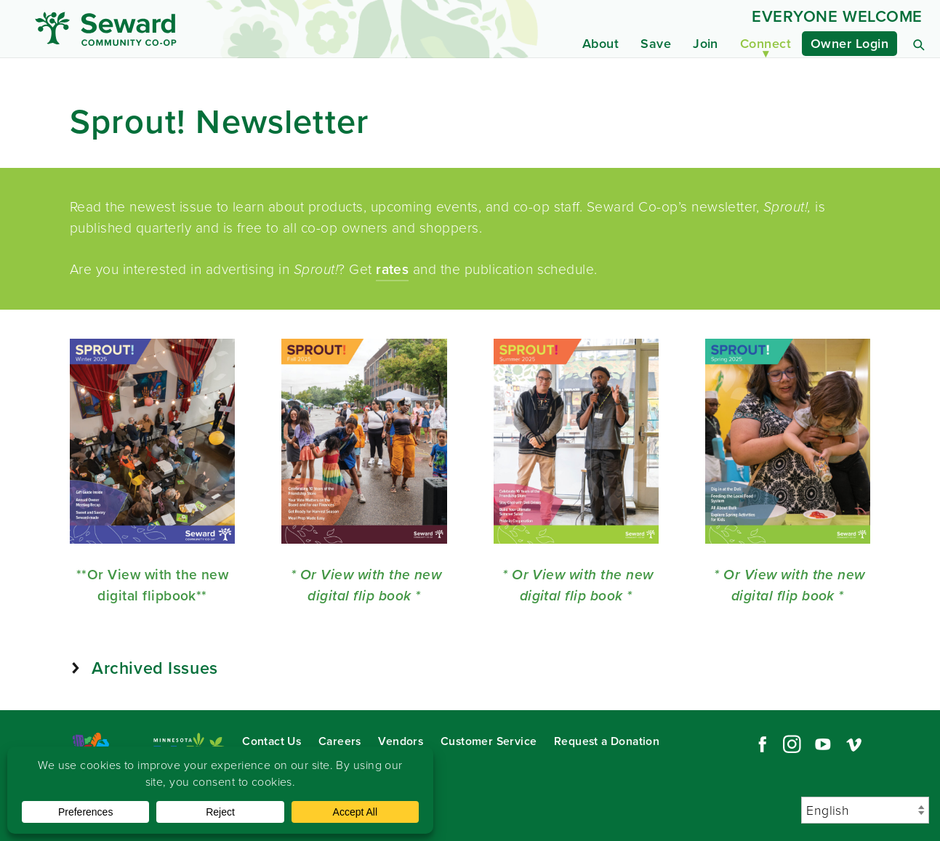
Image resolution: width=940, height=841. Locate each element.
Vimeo (854, 744)
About (600, 43)
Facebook (760, 744)
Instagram (791, 744)
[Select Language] (865, 810)
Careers (339, 741)
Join (705, 43)
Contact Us (271, 741)
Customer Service (489, 741)
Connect (765, 43)
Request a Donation (606, 741)
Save (655, 43)
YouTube (823, 744)
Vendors (400, 741)
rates (392, 269)
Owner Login (849, 43)
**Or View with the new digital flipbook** (152, 585)
